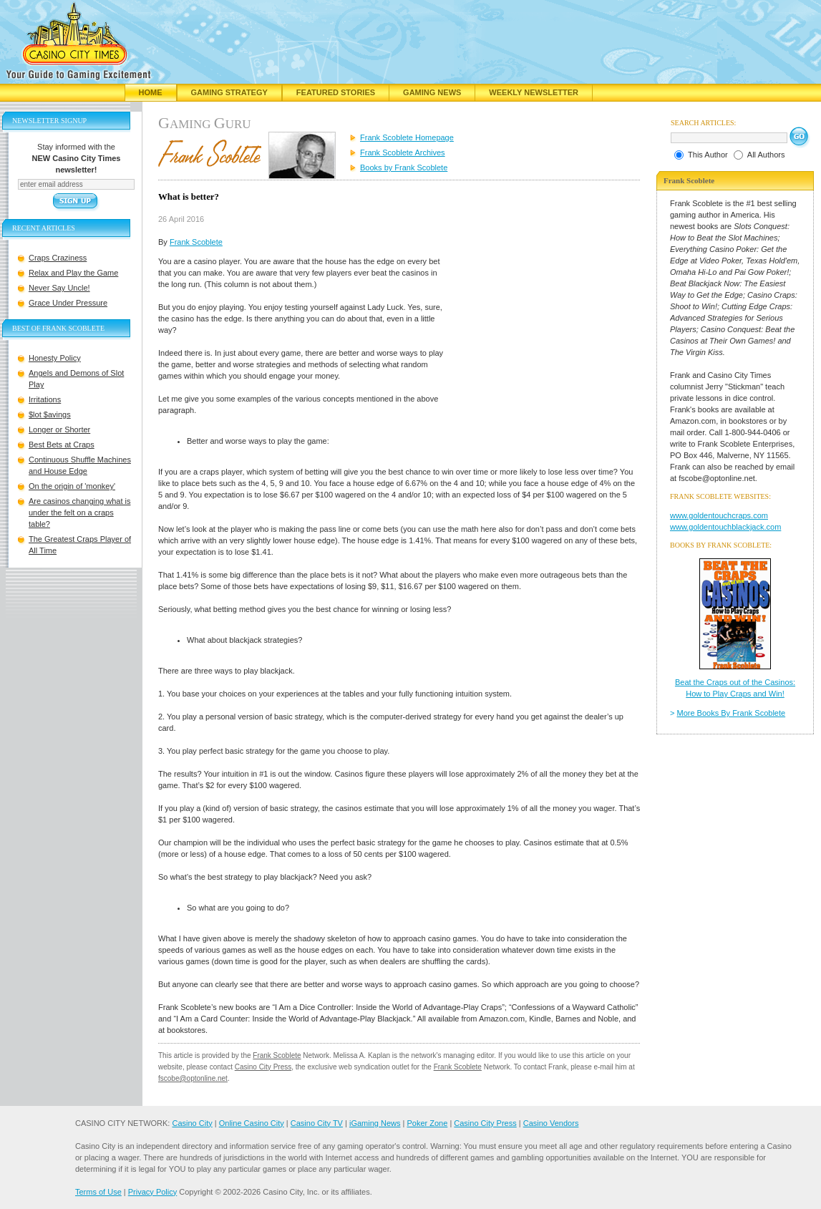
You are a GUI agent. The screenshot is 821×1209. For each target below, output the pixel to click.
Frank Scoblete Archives (402, 152)
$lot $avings (50, 414)
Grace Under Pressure (68, 302)
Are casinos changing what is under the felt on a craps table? (79, 512)
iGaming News (375, 1123)
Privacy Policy (152, 1192)
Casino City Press (263, 1067)
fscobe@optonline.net (193, 1078)
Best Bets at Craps (61, 444)
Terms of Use (98, 1192)
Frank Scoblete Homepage (407, 137)
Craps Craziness (58, 257)
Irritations (45, 399)
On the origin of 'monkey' (72, 486)
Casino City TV (317, 1123)
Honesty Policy (55, 358)
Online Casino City (251, 1123)
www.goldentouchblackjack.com (725, 527)
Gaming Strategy (229, 92)
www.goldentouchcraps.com (719, 515)
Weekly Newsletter (533, 92)
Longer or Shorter (59, 429)
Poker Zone (427, 1123)
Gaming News (432, 92)
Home (150, 92)
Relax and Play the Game (73, 272)
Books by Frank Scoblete (403, 167)
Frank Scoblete (196, 242)
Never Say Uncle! (59, 287)
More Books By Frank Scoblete (731, 713)
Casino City (192, 1123)
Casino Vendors (551, 1123)
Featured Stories (335, 92)
